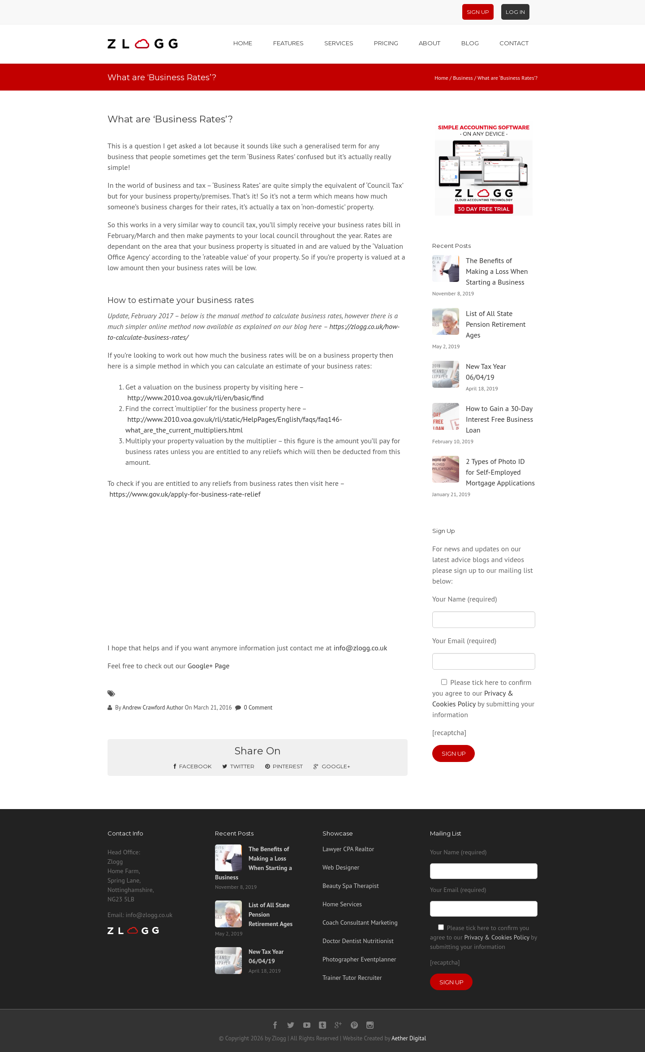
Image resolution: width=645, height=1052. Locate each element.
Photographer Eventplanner (359, 959)
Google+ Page (209, 665)
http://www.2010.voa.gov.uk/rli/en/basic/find (195, 397)
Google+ (332, 766)
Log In (515, 12)
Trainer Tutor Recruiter (352, 978)
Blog (470, 43)
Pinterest (284, 766)
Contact (514, 43)
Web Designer (340, 867)
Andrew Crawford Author (152, 707)
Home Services (342, 904)
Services (338, 43)
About (429, 43)
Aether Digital (408, 1038)
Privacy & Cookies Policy (496, 937)
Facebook (192, 766)
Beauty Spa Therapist (350, 886)
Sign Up (478, 12)
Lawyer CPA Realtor (348, 849)
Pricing (386, 43)
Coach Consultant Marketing (360, 922)
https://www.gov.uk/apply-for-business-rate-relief (184, 493)
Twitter (238, 766)
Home (242, 43)
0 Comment (258, 707)
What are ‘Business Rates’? (170, 119)
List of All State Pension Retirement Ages (495, 324)
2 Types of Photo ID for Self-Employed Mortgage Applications (500, 472)
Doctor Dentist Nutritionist (358, 941)
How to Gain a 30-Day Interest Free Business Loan (499, 419)
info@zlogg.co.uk (360, 647)
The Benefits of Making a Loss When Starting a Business (497, 271)
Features (288, 43)
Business (463, 77)
